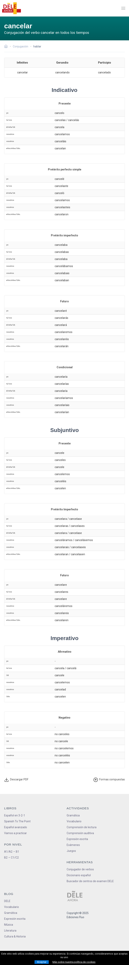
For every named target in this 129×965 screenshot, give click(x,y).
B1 (17, 851)
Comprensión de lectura (81, 827)
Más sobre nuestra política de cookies (73, 962)
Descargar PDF (16, 779)
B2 (5, 857)
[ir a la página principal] (11, 8)
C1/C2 (15, 857)
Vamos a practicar (15, 833)
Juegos (71, 850)
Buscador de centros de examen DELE (90, 881)
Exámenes (73, 845)
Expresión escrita (77, 839)
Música (8, 924)
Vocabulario (74, 821)
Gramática (73, 815)
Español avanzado (15, 827)
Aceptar (41, 961)
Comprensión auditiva (80, 833)
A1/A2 (8, 851)
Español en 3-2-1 (14, 815)
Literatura (10, 930)
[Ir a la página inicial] (7, 46)
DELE (7, 901)
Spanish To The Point (17, 821)
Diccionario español (79, 875)
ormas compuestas (109, 779)
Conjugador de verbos (80, 869)
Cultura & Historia (15, 936)
